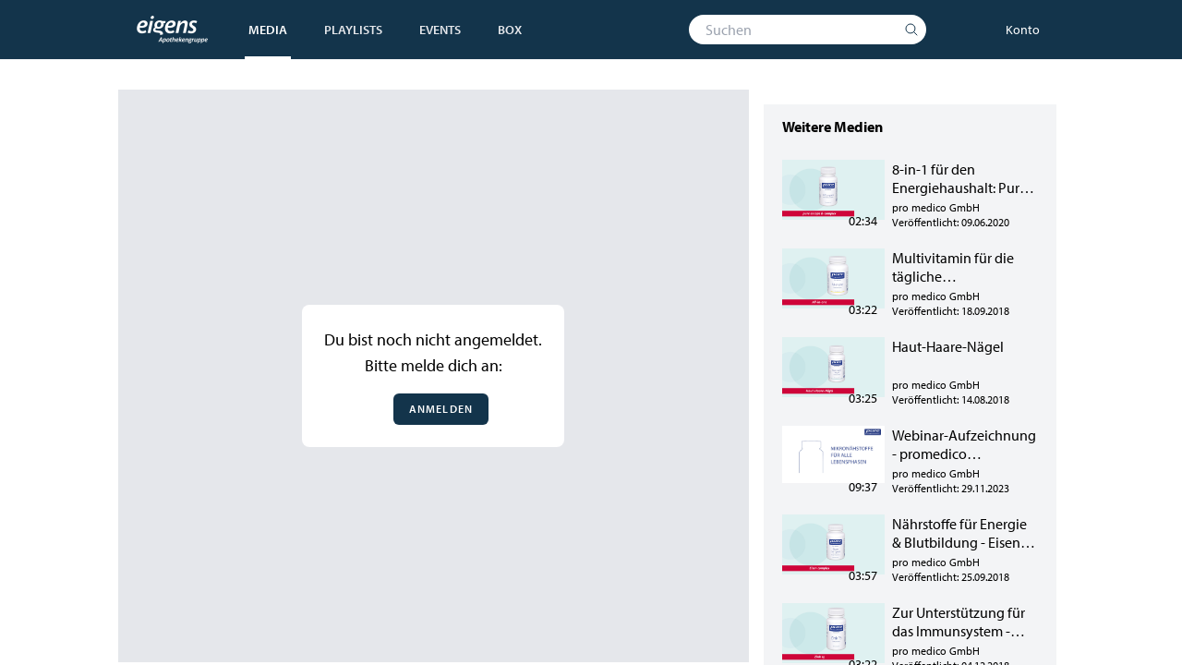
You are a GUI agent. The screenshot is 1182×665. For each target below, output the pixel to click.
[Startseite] (172, 29)
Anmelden (441, 409)
